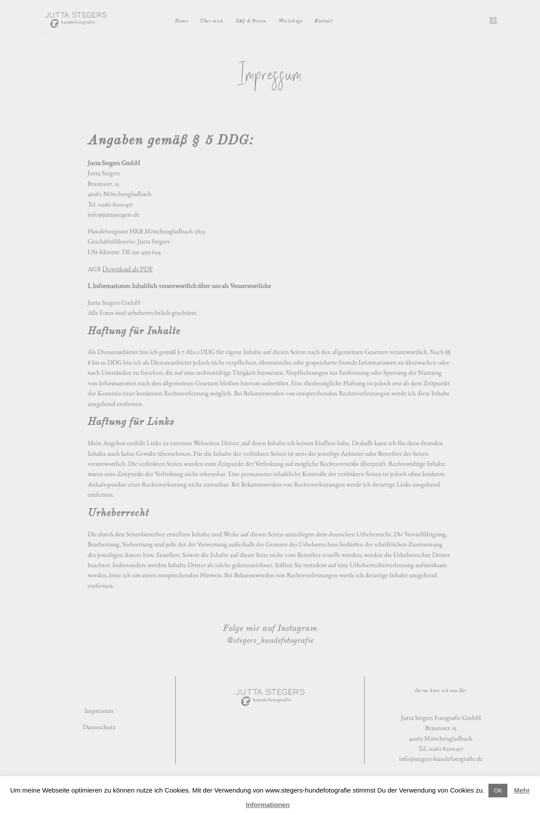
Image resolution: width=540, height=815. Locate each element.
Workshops (290, 21)
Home (181, 21)
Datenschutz (99, 727)
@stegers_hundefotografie (270, 640)
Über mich (212, 21)
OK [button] (498, 790)
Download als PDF (127, 268)
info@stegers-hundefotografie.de (441, 758)
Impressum (99, 710)
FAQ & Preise (251, 21)
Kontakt (323, 21)
